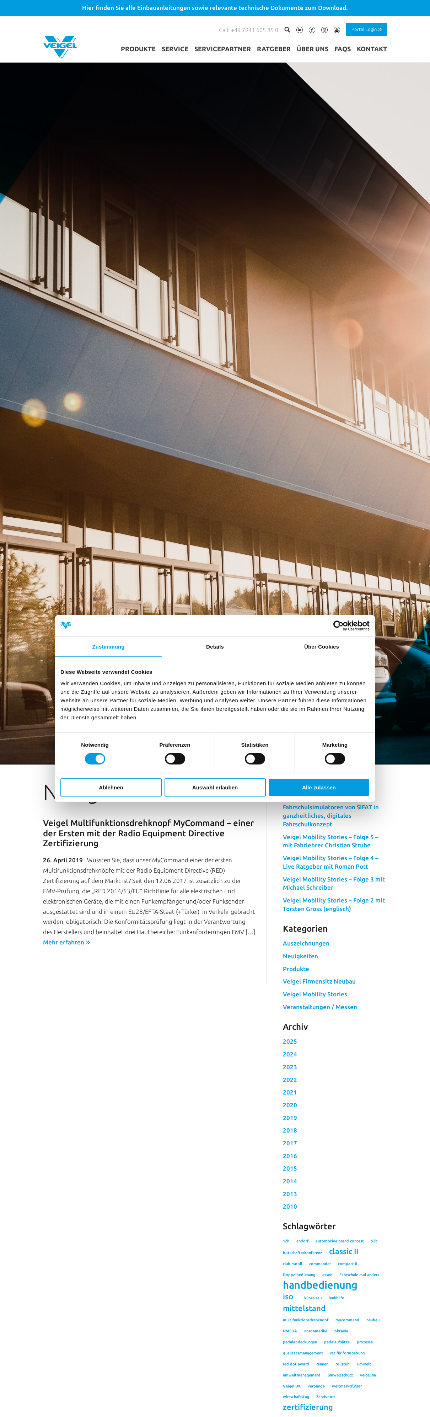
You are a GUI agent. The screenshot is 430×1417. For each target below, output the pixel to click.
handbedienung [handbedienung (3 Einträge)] (320, 1359)
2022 (290, 1153)
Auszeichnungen (306, 1017)
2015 (290, 1242)
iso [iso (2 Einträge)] (288, 1370)
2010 (290, 1280)
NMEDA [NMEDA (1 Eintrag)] (290, 1405)
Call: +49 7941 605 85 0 (248, 30)
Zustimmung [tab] (108, 646)
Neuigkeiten (300, 1030)
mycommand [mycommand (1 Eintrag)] (347, 1394)
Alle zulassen (319, 787)
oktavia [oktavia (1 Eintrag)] (341, 1405)
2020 (290, 1179)
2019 (290, 1191)
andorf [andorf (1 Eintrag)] (302, 1315)
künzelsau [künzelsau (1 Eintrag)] (313, 1372)
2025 (290, 1115)
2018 (290, 1204)
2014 (290, 1255)
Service (175, 48)
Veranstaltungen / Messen (320, 1080)
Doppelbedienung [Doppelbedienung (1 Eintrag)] (299, 1348)
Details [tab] (215, 646)
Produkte (138, 48)
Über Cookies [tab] (321, 646)
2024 (290, 1128)
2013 (290, 1267)
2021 (290, 1166)
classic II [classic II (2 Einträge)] (343, 1325)
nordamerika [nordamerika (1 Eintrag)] (315, 1405)
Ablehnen (111, 787)
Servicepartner (222, 48)
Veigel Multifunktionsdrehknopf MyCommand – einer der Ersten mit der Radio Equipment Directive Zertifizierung (148, 907)
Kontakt (372, 48)
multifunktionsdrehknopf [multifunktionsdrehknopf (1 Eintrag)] (305, 1394)
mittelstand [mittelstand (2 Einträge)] (304, 1382)
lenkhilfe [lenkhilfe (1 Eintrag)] (336, 1372)
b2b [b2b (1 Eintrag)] (374, 1315)
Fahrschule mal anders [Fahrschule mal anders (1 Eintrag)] (359, 1348)
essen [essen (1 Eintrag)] (327, 1348)
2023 (290, 1141)
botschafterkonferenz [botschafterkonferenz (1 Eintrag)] (302, 1327)
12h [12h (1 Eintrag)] (286, 1315)
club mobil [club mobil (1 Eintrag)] (292, 1337)
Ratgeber (274, 48)
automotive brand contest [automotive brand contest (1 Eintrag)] (340, 1315)
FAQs (342, 48)
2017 (290, 1217)
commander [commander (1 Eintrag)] (320, 1337)
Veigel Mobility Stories (315, 1068)
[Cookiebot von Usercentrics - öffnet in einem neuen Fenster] (338, 625)
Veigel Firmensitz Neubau (319, 1055)
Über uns (312, 48)
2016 (290, 1229)
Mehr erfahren (63, 1016)
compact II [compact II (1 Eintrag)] (347, 1337)
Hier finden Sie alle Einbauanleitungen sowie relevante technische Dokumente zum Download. (215, 7)
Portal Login (364, 29)
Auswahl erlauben (215, 787)
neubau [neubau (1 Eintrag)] (373, 1394)
